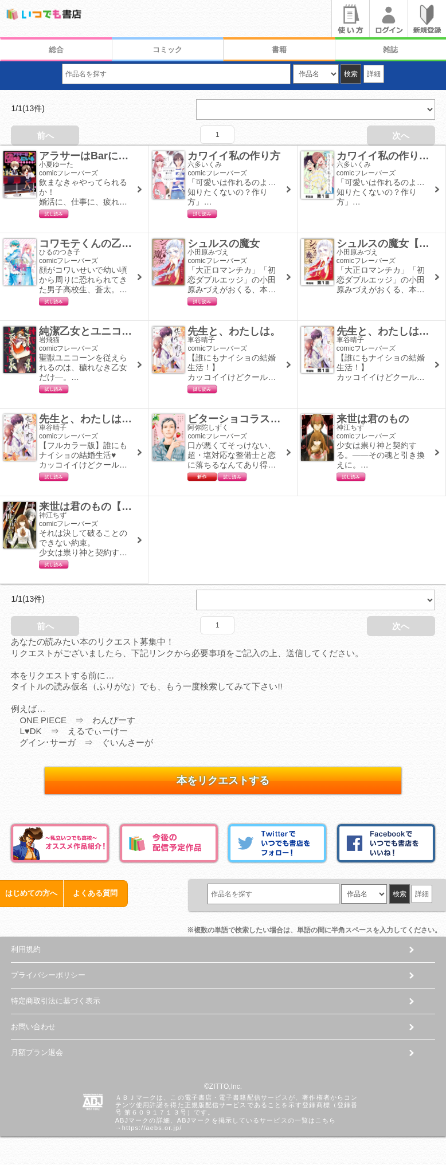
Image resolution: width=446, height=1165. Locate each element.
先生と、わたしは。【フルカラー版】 (126, 419)
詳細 (374, 74)
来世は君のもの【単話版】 (101, 506)
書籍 (279, 49)
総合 (56, 49)
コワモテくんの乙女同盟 (95, 243)
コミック (167, 49)
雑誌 (390, 49)
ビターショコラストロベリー (254, 419)
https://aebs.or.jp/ (152, 1127)
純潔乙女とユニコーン (90, 331)
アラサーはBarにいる (89, 156)
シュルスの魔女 (223, 243)
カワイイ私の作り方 (233, 156)
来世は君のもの (373, 419)
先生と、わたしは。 (233, 331)
